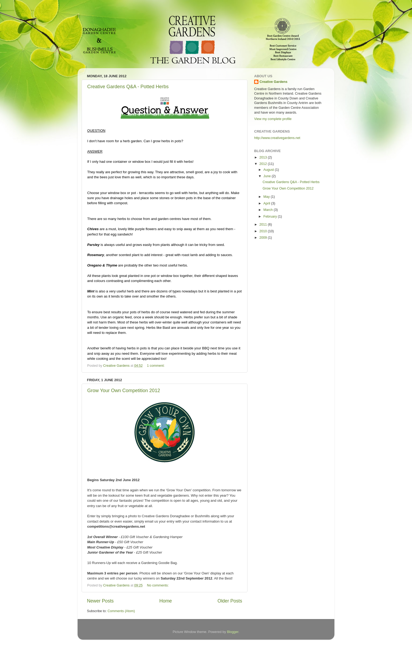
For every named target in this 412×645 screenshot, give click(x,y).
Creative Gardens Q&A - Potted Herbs (128, 86)
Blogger (232, 632)
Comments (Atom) (121, 611)
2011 (263, 224)
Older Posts (230, 601)
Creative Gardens (273, 82)
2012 (263, 164)
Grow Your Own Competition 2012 (123, 390)
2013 (263, 157)
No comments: (158, 585)
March (269, 210)
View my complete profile (273, 119)
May (267, 197)
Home (165, 601)
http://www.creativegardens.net (277, 138)
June (268, 176)
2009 (263, 238)
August (269, 170)
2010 (263, 231)
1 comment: (156, 366)
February (271, 216)
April (267, 203)
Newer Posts (100, 601)
